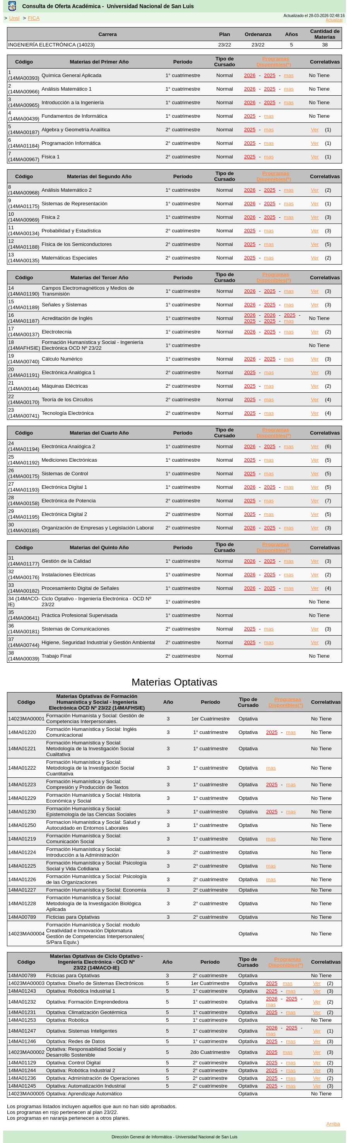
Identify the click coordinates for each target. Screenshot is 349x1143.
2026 (250, 75)
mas (289, 75)
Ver (315, 129)
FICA (33, 18)
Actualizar (334, 20)
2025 (269, 75)
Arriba (333, 1124)
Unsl (14, 18)
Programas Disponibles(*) (274, 61)
